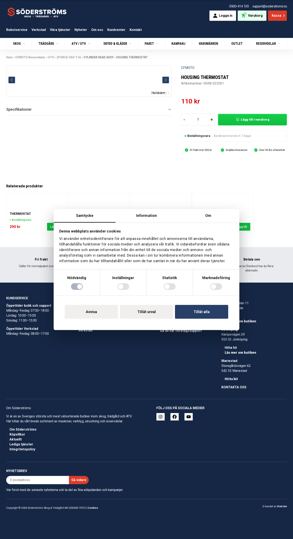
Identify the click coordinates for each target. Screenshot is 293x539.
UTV (51, 57)
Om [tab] (208, 215)
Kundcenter (116, 30)
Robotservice (16, 30)
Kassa (279, 16)
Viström (282, 506)
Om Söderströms (23, 429)
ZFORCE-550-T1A (69, 57)
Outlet (237, 44)
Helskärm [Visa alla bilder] (160, 93)
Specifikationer (19, 109)
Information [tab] (146, 215)
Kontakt (136, 30)
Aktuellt (15, 439)
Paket (150, 44)
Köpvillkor (17, 434)
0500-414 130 (239, 6)
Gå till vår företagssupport (181, 331)
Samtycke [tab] (84, 215)
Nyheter (80, 30)
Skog (17, 44)
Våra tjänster (60, 30)
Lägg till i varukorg (255, 119)
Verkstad (39, 30)
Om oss (97, 30)
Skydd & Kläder (115, 44)
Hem (9, 57)
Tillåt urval (146, 312)
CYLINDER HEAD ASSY (98, 57)
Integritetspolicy (22, 449)
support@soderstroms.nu (269, 6)
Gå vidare (78, 480)
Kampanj (178, 44)
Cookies (92, 507)
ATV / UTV (79, 44)
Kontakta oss (233, 387)
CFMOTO (187, 68)
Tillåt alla (202, 312)
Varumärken (208, 44)
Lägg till (241, 226)
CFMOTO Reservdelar (30, 57)
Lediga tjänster (21, 444)
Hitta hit (231, 348)
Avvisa (91, 312)
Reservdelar (266, 44)
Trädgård (46, 44)
